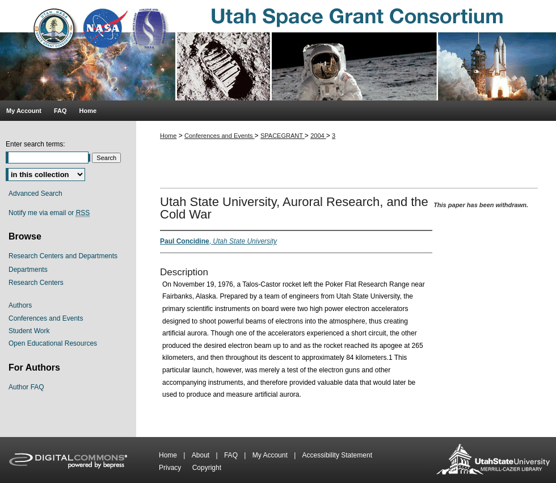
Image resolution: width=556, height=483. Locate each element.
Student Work (29, 331)
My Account (270, 455)
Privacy (171, 468)
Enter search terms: (35, 144)
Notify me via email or (49, 213)
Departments (28, 270)
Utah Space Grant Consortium (278, 50)
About (202, 455)
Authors (20, 305)
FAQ (231, 455)
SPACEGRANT (282, 135)
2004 (318, 135)
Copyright (206, 468)
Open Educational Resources (53, 343)
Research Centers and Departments (63, 256)
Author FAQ (26, 387)
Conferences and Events (219, 135)
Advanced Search (35, 194)
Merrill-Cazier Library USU (493, 460)
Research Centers (36, 283)
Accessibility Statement (337, 455)
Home (168, 135)
